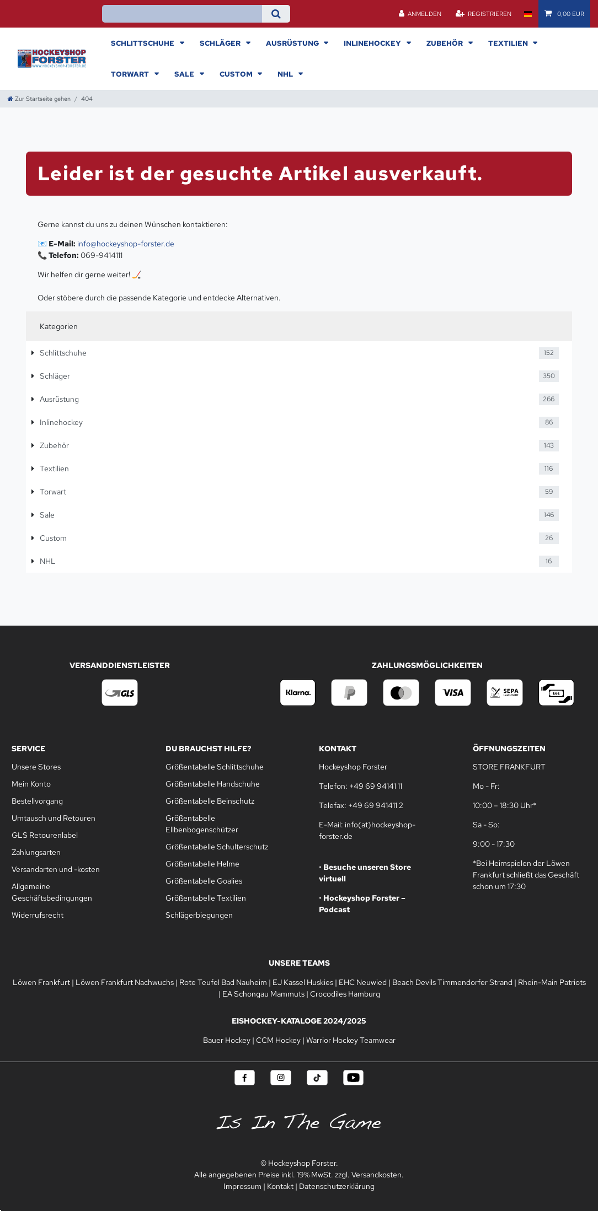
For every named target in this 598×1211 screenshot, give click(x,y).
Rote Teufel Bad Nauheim (223, 982)
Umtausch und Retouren (53, 818)
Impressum (242, 1186)
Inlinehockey (373, 43)
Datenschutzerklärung (337, 1186)
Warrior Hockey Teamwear (351, 1040)
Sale (185, 74)
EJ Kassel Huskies (303, 982)
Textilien (509, 43)
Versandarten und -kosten (56, 869)
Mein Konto (31, 784)
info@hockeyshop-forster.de (125, 244)
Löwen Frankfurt (41, 982)
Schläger (221, 43)
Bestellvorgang (37, 801)
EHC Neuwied (363, 982)
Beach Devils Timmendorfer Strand (452, 982)
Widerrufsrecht (37, 915)
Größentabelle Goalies (203, 881)
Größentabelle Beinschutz (209, 801)
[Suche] (276, 14)
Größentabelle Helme (202, 864)
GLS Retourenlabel (45, 835)
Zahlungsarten (36, 852)
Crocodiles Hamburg (345, 994)
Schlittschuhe (143, 43)
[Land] (527, 14)
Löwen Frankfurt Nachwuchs (125, 982)
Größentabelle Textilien (205, 898)
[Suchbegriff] (181, 14)
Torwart (131, 74)
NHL (286, 74)
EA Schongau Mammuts (263, 994)
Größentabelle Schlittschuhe (214, 767)
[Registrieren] (483, 14)
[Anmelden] (420, 14)
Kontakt (280, 1186)
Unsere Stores (36, 767)
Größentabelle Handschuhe (212, 784)
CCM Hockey (278, 1040)
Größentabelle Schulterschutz (216, 847)
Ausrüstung (293, 43)
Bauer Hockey (226, 1040)
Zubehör (445, 43)
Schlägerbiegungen (199, 915)
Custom (237, 74)
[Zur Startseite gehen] (39, 99)
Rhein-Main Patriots (552, 982)
